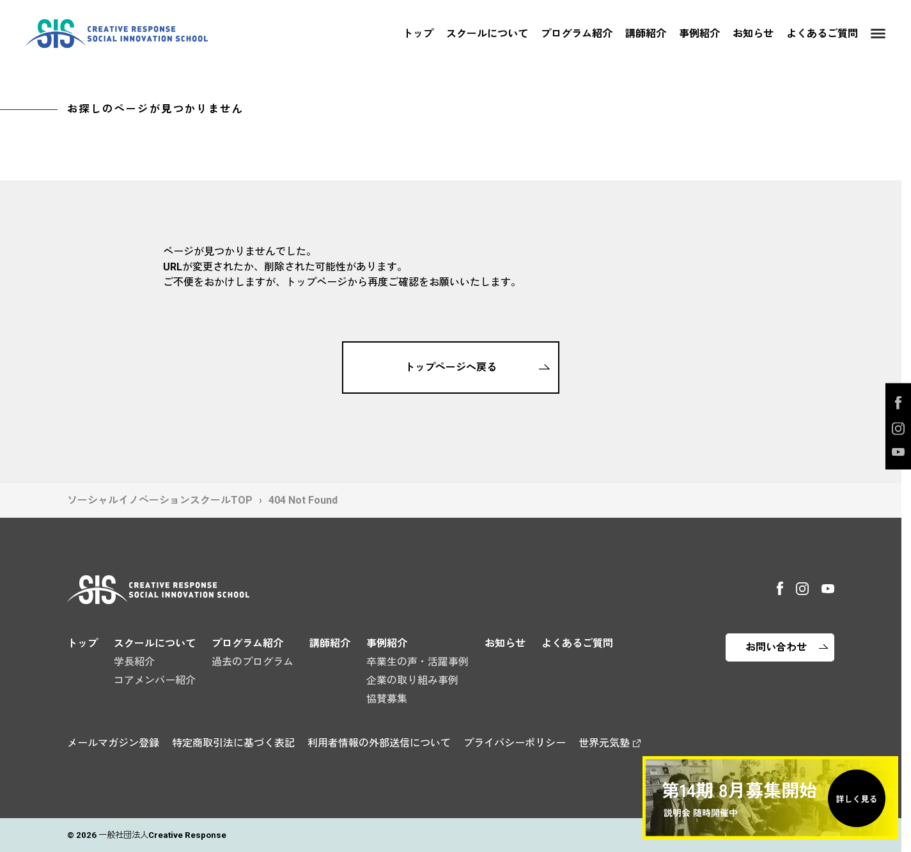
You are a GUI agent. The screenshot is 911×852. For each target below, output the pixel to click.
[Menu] (878, 33)
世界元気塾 (604, 743)
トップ (418, 33)
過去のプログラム (252, 662)
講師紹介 (645, 33)
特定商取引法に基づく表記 (233, 743)
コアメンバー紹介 (155, 680)
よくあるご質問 (822, 33)
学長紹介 (134, 662)
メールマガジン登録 (113, 743)
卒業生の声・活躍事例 (417, 662)
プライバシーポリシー (514, 743)
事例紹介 (699, 33)
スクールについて (487, 33)
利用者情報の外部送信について (379, 743)
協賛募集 (386, 699)
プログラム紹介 (576, 33)
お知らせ (753, 33)
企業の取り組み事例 (412, 680)
